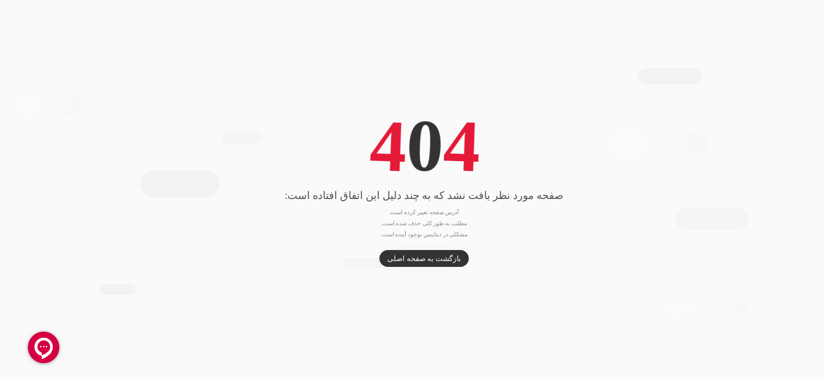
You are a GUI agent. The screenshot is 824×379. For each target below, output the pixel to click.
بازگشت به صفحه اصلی (412, 259)
